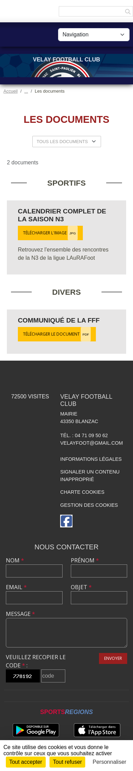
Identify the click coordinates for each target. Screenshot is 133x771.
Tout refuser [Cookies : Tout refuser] (67, 762)
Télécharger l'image (50, 233)
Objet (81, 587)
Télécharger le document (57, 334)
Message (20, 614)
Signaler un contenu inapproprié (90, 475)
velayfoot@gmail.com (91, 443)
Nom (15, 560)
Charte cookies (82, 492)
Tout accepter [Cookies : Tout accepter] (25, 762)
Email (16, 587)
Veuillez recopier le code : (36, 661)
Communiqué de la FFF (59, 320)
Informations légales (91, 459)
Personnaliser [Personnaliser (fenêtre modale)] (109, 762)
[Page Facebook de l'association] (66, 521)
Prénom (85, 560)
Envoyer (113, 658)
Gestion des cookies (89, 505)
